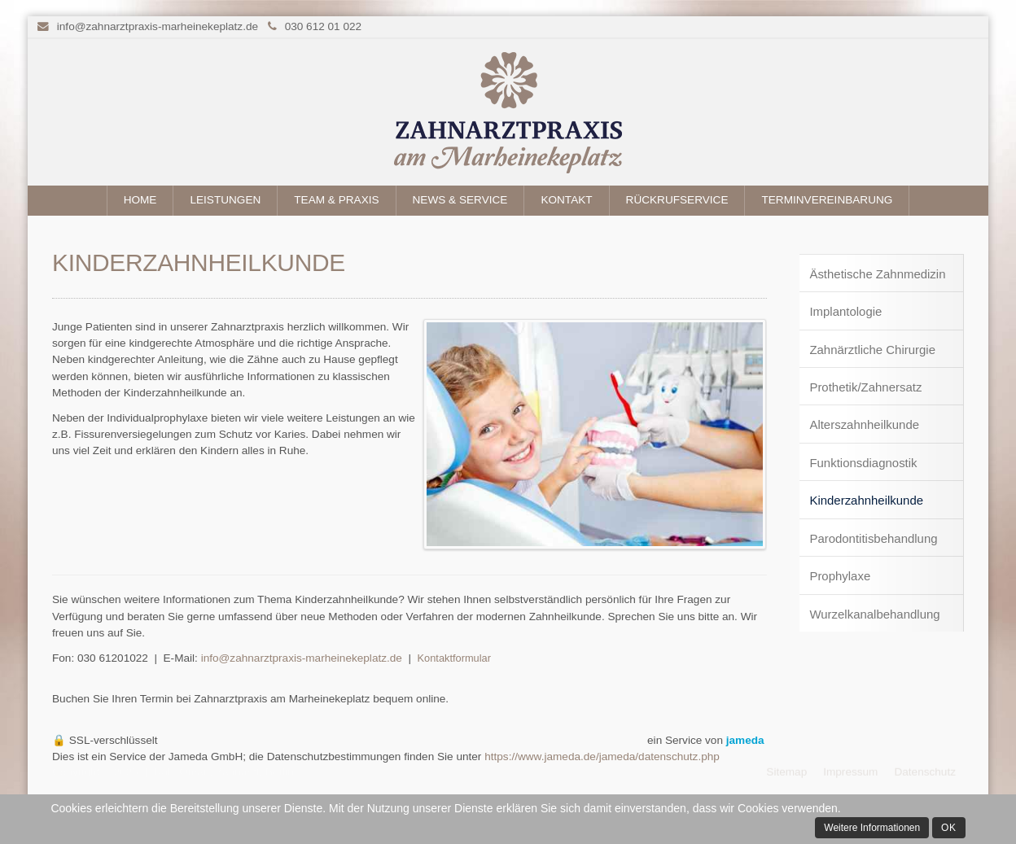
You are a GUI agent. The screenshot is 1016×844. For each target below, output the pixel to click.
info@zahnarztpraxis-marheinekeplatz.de (157, 26)
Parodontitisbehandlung (873, 538)
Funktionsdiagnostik (863, 463)
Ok (949, 827)
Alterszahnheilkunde (864, 424)
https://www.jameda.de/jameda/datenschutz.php (602, 756)
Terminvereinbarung (826, 200)
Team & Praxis (336, 200)
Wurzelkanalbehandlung (874, 614)
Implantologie (845, 311)
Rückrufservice (677, 200)
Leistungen (225, 200)
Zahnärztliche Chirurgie (872, 349)
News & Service (460, 200)
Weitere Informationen (872, 827)
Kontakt (566, 200)
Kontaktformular (454, 658)
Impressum (850, 769)
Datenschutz (925, 769)
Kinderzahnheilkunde (866, 500)
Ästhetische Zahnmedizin (877, 274)
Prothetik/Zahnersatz (865, 387)
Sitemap (786, 769)
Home (140, 200)
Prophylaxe (839, 576)
